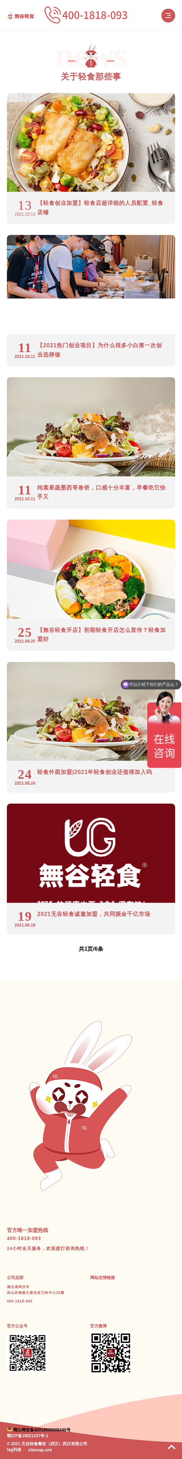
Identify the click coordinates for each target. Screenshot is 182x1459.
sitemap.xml (40, 1450)
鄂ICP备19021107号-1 (27, 1435)
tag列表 (14, 1449)
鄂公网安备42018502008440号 (41, 1430)
